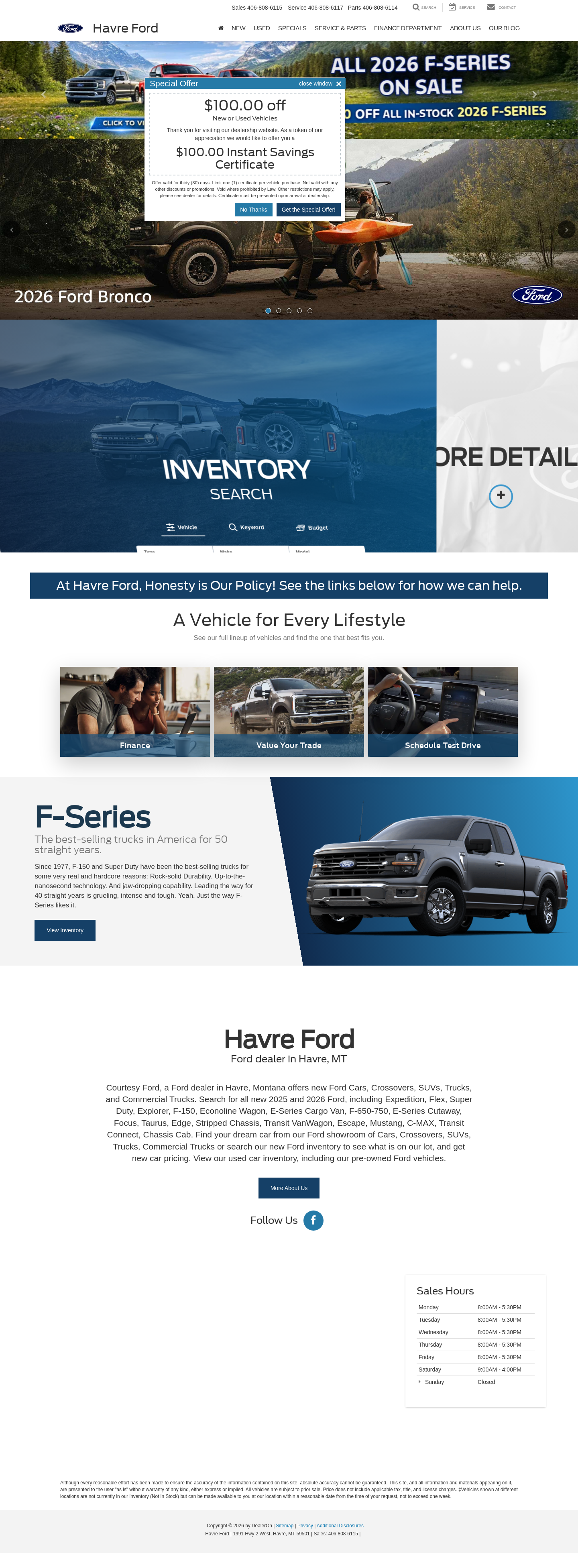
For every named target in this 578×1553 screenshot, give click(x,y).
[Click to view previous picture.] (26, 229)
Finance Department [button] (408, 28)
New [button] (239, 28)
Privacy (305, 1526)
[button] (43, 114)
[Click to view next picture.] (552, 229)
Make (185, 455)
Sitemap (285, 1526)
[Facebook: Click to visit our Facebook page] (313, 1222)
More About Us (289, 1188)
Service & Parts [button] (340, 28)
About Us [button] (465, 28)
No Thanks (253, 209)
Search (298, 492)
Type (109, 455)
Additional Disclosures (340, 1526)
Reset (255, 492)
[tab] (145, 430)
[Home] (221, 28)
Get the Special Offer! (309, 209)
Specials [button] (292, 28)
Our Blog (504, 28)
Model (262, 455)
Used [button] (262, 28)
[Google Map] (289, 1364)
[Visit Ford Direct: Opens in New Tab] (364, 1534)
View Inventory (65, 930)
